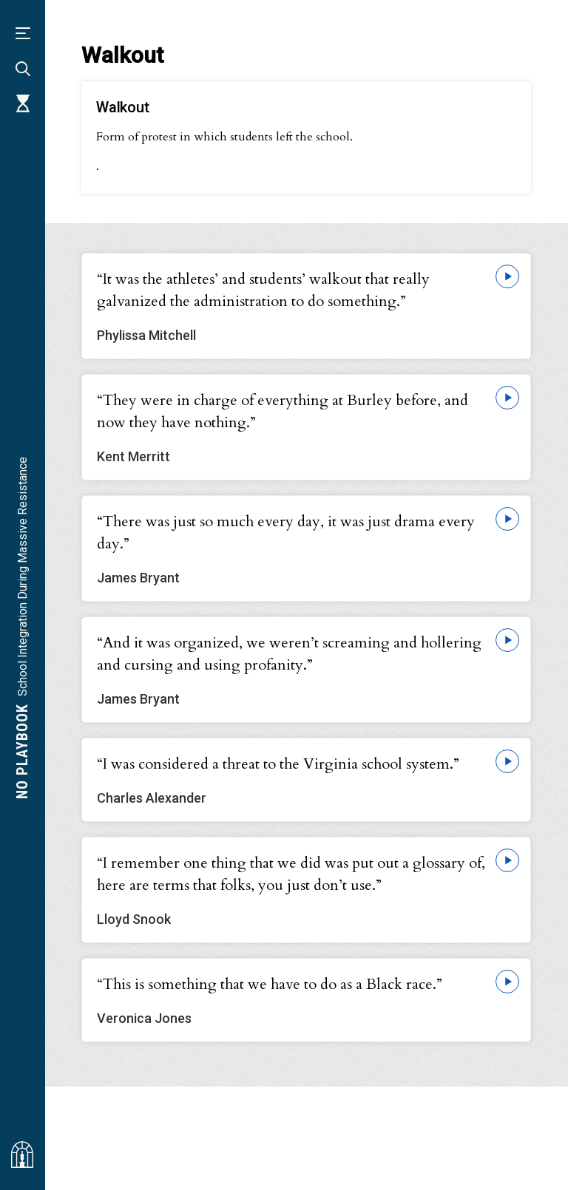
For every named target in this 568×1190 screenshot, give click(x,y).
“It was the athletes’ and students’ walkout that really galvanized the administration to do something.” (263, 290)
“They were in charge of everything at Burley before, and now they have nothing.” (282, 411)
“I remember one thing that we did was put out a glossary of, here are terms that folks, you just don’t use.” (291, 874)
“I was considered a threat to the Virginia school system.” (278, 764)
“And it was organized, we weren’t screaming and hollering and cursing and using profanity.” (289, 654)
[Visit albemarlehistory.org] (22, 1154)
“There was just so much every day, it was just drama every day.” (286, 532)
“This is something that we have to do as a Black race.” (269, 984)
